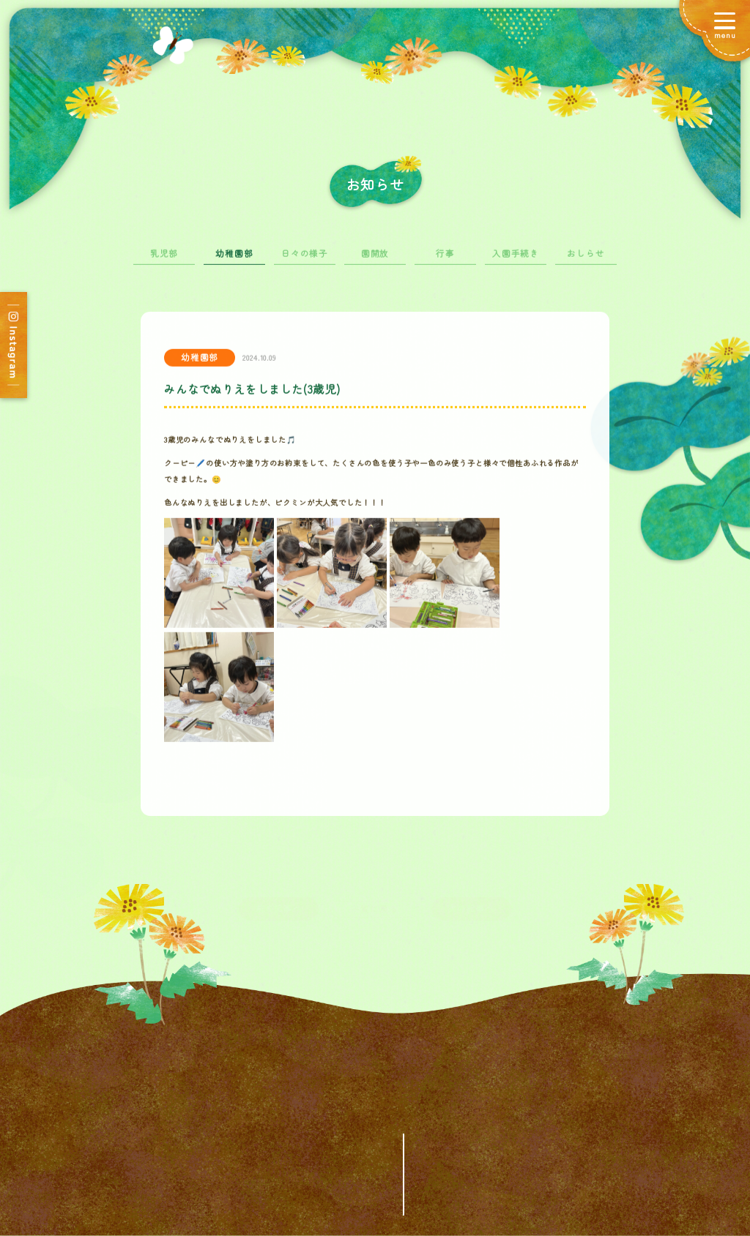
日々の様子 (304, 259)
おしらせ (585, 259)
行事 (445, 259)
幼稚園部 (234, 259)
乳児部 (164, 259)
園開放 (375, 259)
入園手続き (515, 259)
